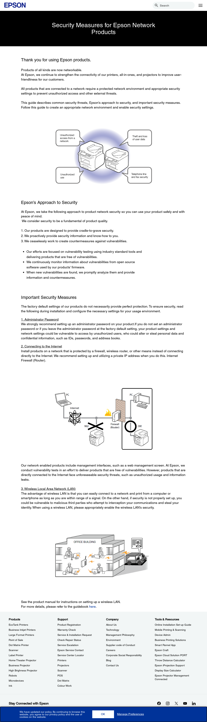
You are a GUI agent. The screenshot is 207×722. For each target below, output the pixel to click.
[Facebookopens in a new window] (159, 703)
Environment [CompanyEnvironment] (113, 640)
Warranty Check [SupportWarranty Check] (66, 629)
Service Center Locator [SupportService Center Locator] (70, 655)
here (92, 606)
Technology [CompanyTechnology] (112, 629)
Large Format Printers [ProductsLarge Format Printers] (21, 634)
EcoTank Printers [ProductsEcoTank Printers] (18, 624)
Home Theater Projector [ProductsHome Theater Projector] (22, 660)
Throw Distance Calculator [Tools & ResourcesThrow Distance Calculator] (170, 660)
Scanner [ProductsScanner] (13, 650)
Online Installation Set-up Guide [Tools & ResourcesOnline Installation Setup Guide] (173, 624)
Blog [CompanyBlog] (108, 660)
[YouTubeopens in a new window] (185, 703)
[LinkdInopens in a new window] (194, 703)
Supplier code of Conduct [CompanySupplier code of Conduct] (120, 645)
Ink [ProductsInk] (10, 685)
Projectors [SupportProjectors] (63, 665)
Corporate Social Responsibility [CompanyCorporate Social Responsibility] (124, 655)
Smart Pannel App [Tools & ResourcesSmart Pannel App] (165, 645)
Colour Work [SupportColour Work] (64, 685)
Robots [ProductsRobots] (13, 675)
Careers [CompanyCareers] (110, 650)
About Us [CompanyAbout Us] (111, 624)
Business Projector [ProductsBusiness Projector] (19, 665)
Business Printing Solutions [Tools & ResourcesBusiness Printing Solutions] (170, 640)
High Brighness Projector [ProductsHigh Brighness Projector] (23, 670)
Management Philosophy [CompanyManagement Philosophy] (120, 634)
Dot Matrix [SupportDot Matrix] (63, 680)
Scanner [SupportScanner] (62, 670)
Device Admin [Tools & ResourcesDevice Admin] (163, 634)
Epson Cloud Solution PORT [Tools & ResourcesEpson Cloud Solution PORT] (171, 655)
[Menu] (200, 5)
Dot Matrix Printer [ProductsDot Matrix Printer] (19, 645)
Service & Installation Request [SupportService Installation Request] (74, 634)
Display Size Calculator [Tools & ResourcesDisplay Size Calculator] (168, 670)
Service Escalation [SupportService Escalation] (67, 645)
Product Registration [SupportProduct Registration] (69, 624)
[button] (103, 714)
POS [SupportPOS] (60, 675)
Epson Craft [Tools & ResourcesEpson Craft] (161, 650)
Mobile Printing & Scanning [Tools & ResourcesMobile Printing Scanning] (170, 629)
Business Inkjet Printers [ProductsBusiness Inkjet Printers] (22, 629)
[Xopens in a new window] (176, 703)
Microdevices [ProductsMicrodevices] (16, 680)
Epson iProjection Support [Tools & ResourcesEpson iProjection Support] (170, 665)
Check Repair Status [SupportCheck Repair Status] (69, 640)
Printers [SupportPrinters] (61, 660)
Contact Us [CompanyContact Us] (112, 665)
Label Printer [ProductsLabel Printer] (16, 655)
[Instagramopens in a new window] (167, 703)
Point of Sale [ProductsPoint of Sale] (16, 640)
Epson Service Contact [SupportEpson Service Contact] (70, 650)
